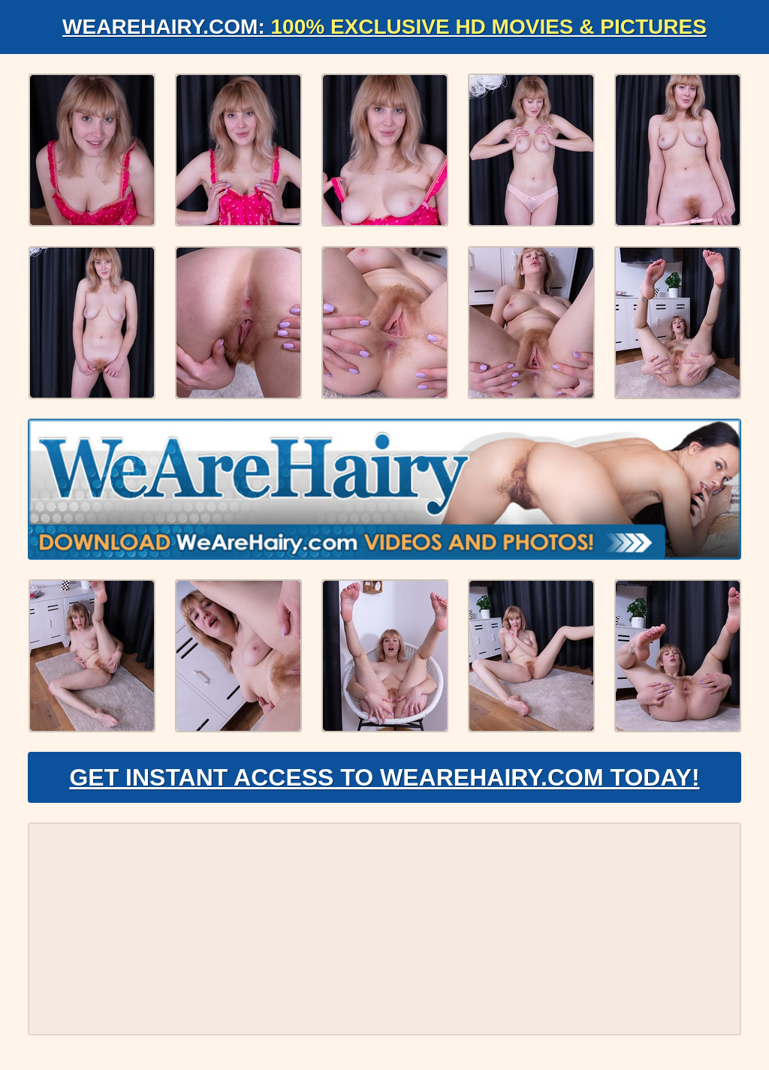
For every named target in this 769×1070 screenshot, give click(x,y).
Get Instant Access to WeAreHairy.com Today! (384, 777)
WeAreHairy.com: (384, 26)
